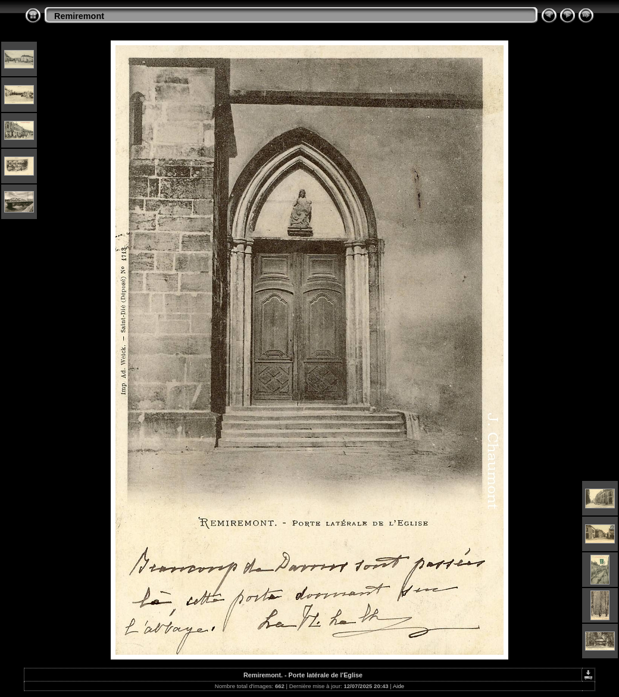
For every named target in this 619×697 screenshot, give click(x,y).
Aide (398, 686)
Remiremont (79, 16)
